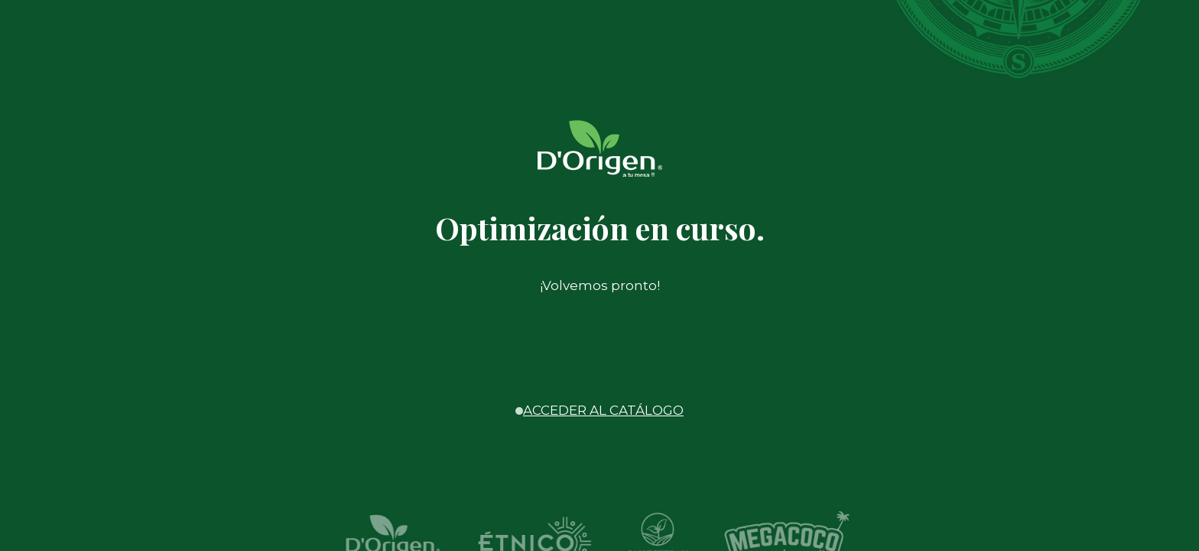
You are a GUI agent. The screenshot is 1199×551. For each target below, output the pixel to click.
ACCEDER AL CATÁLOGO (603, 410)
